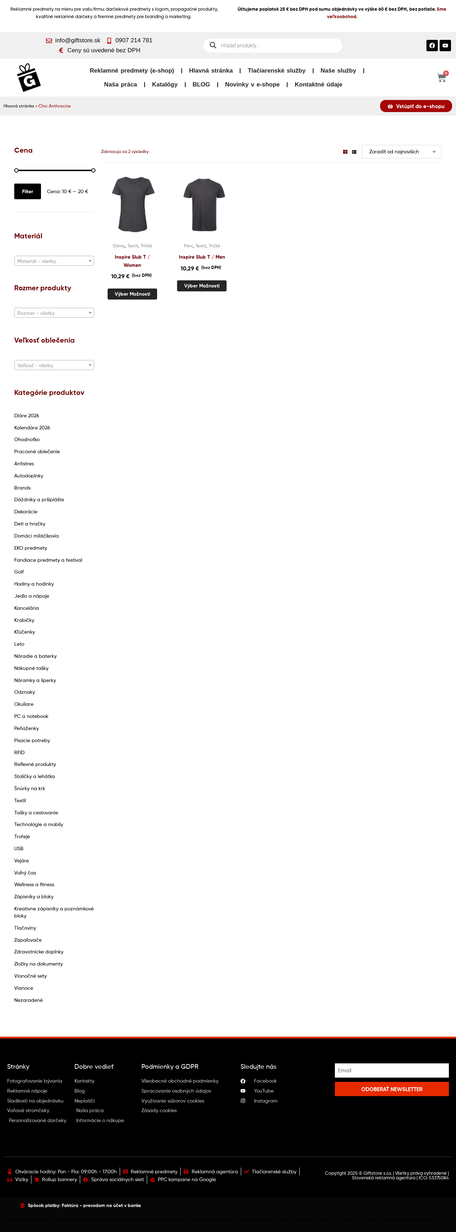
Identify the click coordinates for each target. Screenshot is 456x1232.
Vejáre (21, 860)
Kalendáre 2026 (32, 427)
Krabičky (24, 620)
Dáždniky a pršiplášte (39, 499)
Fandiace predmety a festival (48, 560)
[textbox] (54, 261)
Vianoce (23, 988)
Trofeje (22, 836)
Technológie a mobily (38, 824)
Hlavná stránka (211, 70)
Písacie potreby (32, 740)
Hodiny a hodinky (34, 584)
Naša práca (120, 84)
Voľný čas (25, 872)
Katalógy (165, 84)
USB (19, 848)
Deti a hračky (29, 523)
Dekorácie (25, 511)
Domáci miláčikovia (36, 536)
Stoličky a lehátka (34, 776)
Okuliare (23, 704)
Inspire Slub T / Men (202, 257)
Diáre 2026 (26, 415)
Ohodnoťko (27, 439)
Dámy (119, 245)
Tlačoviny (25, 928)
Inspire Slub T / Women (132, 261)
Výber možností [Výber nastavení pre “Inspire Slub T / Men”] (201, 285)
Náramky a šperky (35, 680)
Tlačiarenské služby (276, 70)
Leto (19, 644)
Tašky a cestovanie (36, 812)
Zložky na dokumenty (38, 964)
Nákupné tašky (31, 668)
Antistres (24, 463)
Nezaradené (28, 1000)
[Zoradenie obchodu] (402, 152)
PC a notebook (31, 716)
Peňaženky (26, 728)
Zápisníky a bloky (33, 896)
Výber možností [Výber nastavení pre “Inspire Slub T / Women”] (132, 294)
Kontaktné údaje (318, 84)
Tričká (146, 245)
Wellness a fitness (34, 884)
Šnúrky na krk (29, 788)
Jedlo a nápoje (31, 596)
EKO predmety (30, 548)
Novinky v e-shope (252, 84)
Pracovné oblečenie (37, 451)
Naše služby (338, 70)
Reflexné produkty (35, 764)
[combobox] (54, 261)
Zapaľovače (28, 940)
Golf (19, 572)
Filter (27, 191)
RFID (19, 752)
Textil (20, 800)
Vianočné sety (30, 976)
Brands (22, 488)
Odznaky (24, 692)
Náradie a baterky (35, 656)
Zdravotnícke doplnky (38, 951)
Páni (188, 245)
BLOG (201, 84)
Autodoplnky (28, 475)
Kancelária (26, 608)
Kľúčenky (24, 632)
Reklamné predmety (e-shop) (132, 70)
